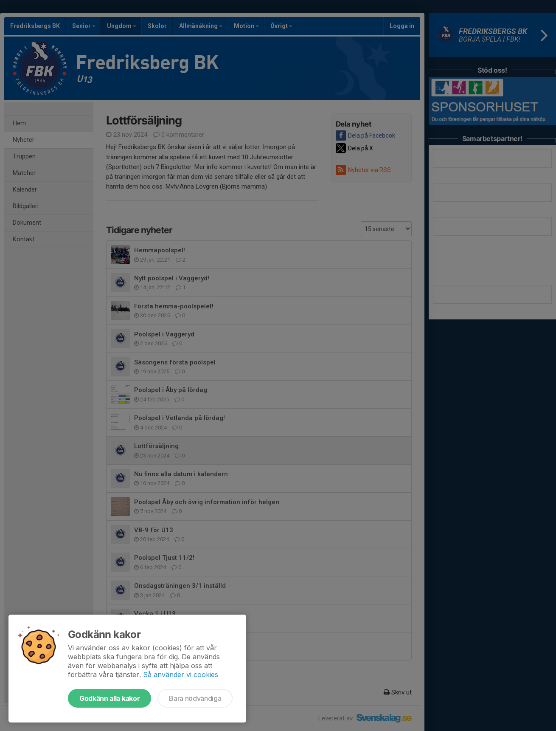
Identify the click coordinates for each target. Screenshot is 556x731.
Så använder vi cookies (180, 674)
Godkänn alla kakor (109, 698)
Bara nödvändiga (195, 698)
